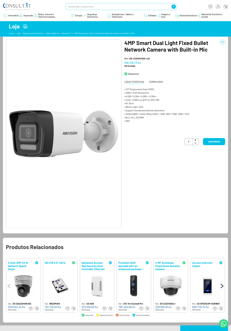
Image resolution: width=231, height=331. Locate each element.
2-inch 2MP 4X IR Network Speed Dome (18, 265)
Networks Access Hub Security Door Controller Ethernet (93, 265)
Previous (9, 285)
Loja (18, 33)
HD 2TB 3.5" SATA (55, 262)
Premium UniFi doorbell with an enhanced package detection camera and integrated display (129, 265)
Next (222, 285)
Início (11, 33)
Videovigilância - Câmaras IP (58, 33)
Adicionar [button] (214, 141)
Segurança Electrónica (33, 33)
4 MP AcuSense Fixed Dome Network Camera (167, 265)
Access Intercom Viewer (202, 264)
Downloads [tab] (156, 81)
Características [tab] (134, 81)
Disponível (133, 73)
